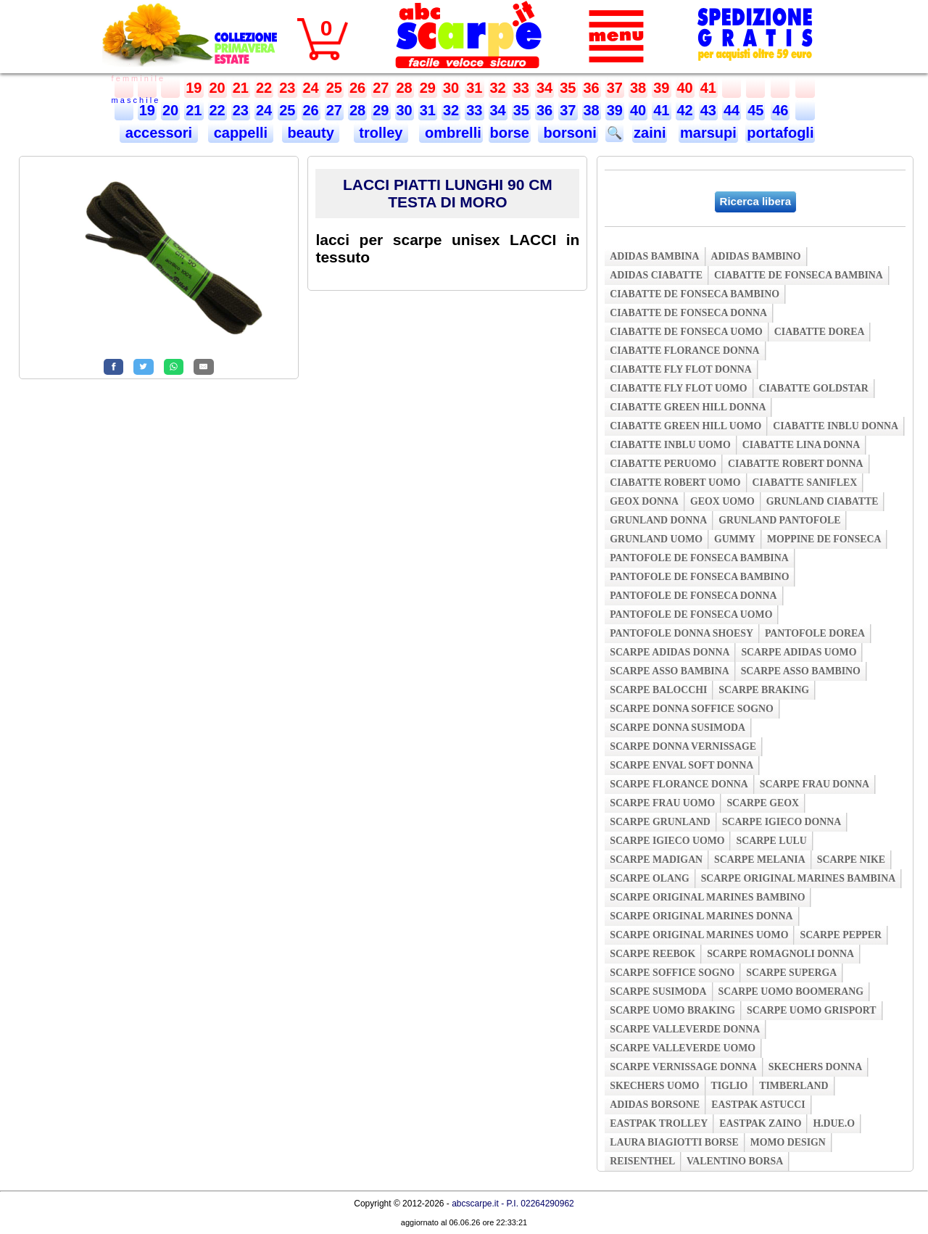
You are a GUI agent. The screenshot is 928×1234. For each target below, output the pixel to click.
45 (755, 110)
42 (685, 110)
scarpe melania (759, 859)
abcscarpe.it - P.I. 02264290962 (513, 1203)
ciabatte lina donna (801, 444)
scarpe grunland (660, 821)
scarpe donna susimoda (677, 727)
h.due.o (834, 1123)
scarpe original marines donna (701, 916)
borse (509, 133)
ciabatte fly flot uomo (678, 388)
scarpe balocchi (658, 689)
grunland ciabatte (822, 501)
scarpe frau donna (814, 784)
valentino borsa (735, 1161)
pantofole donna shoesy (681, 633)
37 (615, 88)
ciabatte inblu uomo (670, 444)
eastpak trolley (659, 1123)
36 (592, 88)
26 (357, 88)
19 (194, 88)
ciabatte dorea (819, 331)
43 (708, 110)
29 (428, 88)
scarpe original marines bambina (798, 878)
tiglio (729, 1085)
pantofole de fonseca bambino (699, 576)
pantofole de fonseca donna (693, 595)
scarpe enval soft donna (681, 765)
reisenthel (642, 1161)
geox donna (644, 501)
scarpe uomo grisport (812, 1010)
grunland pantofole (779, 520)
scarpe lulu (771, 840)
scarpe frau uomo (662, 803)
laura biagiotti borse (674, 1142)
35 (568, 88)
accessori (158, 133)
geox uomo (722, 501)
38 (638, 88)
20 (217, 88)
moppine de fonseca (824, 539)
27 (381, 88)
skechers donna (815, 1066)
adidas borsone (655, 1104)
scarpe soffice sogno (672, 972)
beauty (311, 133)
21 (241, 88)
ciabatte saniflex (805, 482)
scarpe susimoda (658, 991)
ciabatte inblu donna (835, 426)
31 (474, 88)
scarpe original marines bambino (707, 897)
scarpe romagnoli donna (780, 953)
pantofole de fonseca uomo (691, 614)
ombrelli (450, 133)
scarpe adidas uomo (798, 652)
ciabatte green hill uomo (685, 426)
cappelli (241, 133)
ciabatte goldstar (814, 388)
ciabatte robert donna (795, 463)
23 (287, 88)
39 (661, 88)
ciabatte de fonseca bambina (798, 275)
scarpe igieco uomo (667, 840)
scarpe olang (649, 878)
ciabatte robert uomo (675, 482)
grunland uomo (656, 539)
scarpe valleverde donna (685, 1029)
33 (521, 88)
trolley (381, 133)
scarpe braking (763, 689)
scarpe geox (762, 803)
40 (685, 88)
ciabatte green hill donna (688, 407)
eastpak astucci (758, 1104)
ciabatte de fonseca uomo (686, 331)
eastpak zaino (760, 1123)
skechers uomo (654, 1085)
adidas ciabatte (656, 275)
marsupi (708, 133)
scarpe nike (851, 859)
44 (732, 110)
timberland (793, 1085)
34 (544, 88)
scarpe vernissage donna (683, 1066)
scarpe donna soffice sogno (692, 708)
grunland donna (658, 520)
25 (334, 88)
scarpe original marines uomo (699, 934)
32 (498, 88)
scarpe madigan (656, 859)
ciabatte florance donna (684, 350)
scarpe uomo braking (672, 1010)
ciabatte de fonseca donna (688, 312)
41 (708, 88)
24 (311, 88)
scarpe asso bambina (669, 671)
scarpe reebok (652, 953)
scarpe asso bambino (801, 671)
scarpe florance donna (679, 784)
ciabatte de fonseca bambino (694, 294)
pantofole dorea (815, 633)
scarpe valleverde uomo (682, 1048)
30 (451, 88)
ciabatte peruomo (663, 463)
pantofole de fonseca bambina (699, 557)
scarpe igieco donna (781, 821)
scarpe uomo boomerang (791, 991)
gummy (734, 539)
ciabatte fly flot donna (681, 369)
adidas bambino (756, 256)
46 (780, 110)
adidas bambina (654, 256)
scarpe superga (791, 972)
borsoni (568, 133)
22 (264, 88)
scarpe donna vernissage (683, 746)
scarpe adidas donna (669, 652)
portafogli (780, 133)
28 (405, 88)
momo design (788, 1142)
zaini (650, 133)
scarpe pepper (841, 934)
